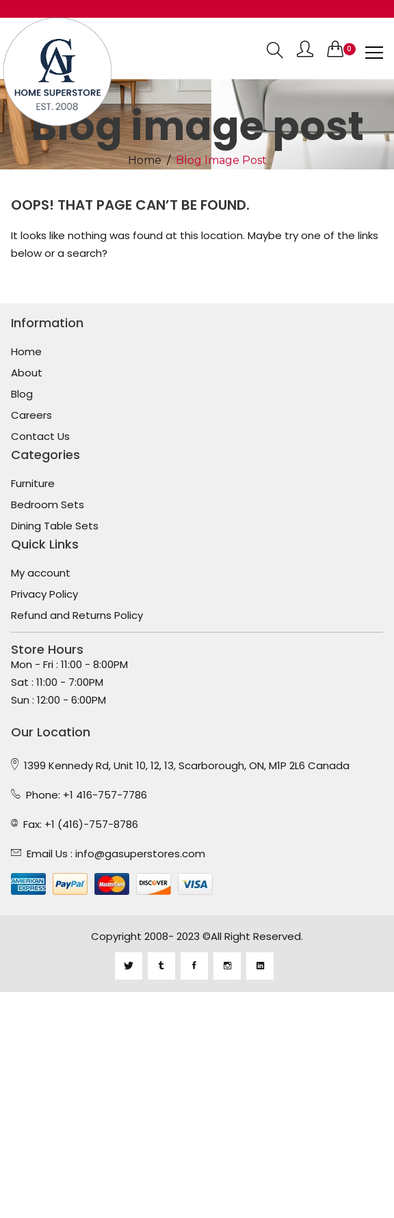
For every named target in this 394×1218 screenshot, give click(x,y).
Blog (22, 394)
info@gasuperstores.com (140, 853)
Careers (31, 415)
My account (40, 573)
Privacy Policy (44, 594)
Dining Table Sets (54, 526)
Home (144, 160)
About (26, 373)
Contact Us (40, 436)
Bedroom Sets (47, 504)
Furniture (33, 483)
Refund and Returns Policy (77, 615)
